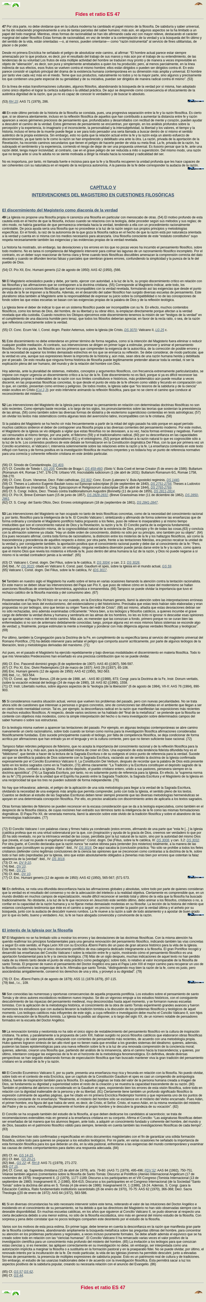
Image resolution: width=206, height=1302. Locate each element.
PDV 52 (150, 1170)
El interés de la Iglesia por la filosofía (37, 930)
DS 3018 (58, 859)
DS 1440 (173, 480)
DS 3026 (133, 562)
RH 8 (35, 1163)
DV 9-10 (25, 863)
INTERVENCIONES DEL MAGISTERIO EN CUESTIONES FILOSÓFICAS (103, 195)
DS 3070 (130, 330)
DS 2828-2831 (97, 495)
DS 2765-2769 (161, 487)
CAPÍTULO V (103, 187)
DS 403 (58, 465)
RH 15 (13, 101)
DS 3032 (193, 840)
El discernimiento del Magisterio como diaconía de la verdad (60, 210)
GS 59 (166, 566)
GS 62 (28, 1272)
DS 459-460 (93, 469)
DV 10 (21, 866)
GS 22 (21, 1163)
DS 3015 (27, 566)
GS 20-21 (28, 1159)
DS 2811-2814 (164, 491)
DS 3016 (85, 848)
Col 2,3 (42, 390)
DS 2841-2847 (147, 502)
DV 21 (21, 870)
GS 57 (18, 1272)
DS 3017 (100, 570)
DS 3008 (163, 840)
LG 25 (159, 330)
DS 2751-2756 (160, 484)
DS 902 (86, 480)
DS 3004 (103, 562)
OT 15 (13, 1167)
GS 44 (18, 1275)
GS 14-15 (26, 1155)
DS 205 (49, 469)
